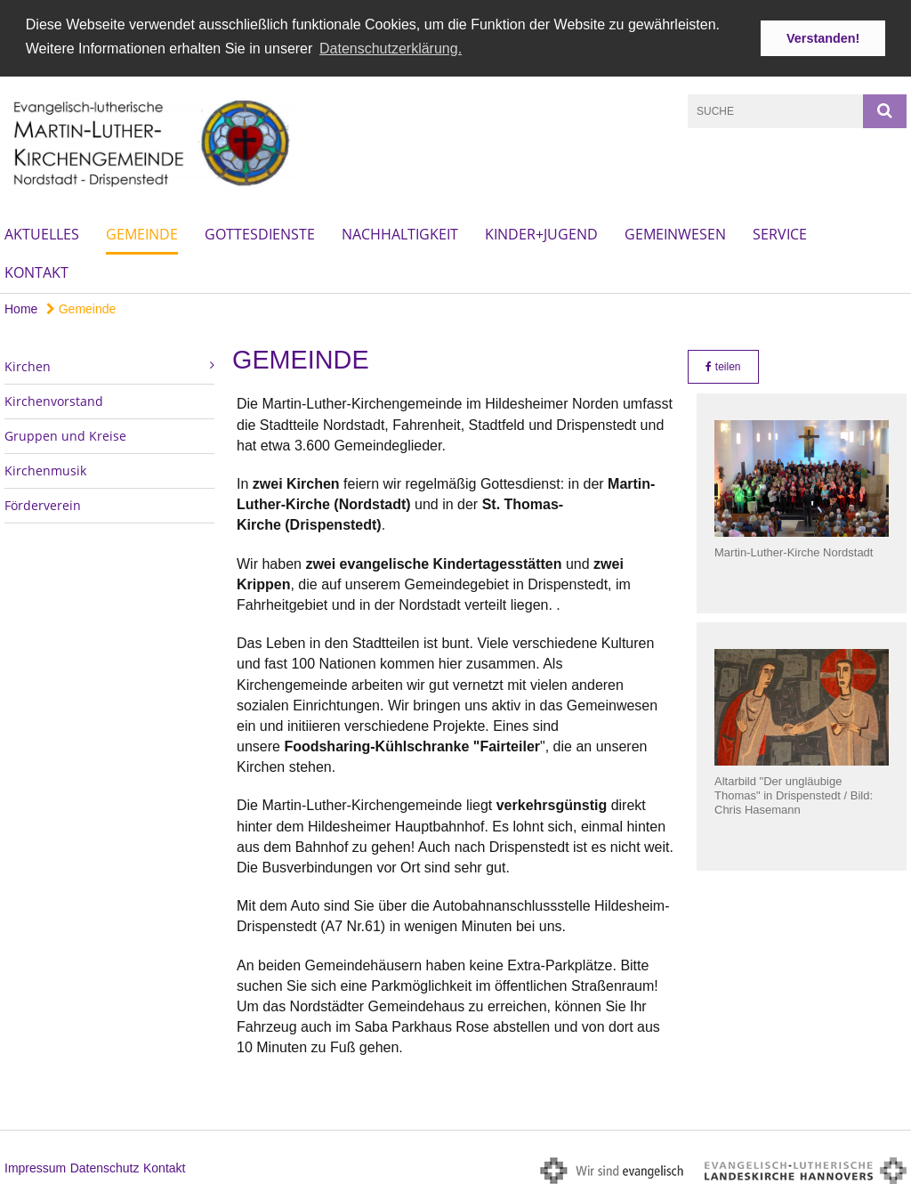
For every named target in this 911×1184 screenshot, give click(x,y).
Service (780, 231)
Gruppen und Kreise (65, 433)
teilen (722, 364)
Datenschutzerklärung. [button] (390, 48)
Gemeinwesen (675, 231)
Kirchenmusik (45, 467)
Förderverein (42, 502)
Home (20, 306)
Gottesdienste (260, 231)
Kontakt (36, 270)
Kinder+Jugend (541, 231)
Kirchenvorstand (53, 398)
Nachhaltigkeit (400, 231)
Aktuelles (41, 231)
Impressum (35, 1164)
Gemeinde (142, 231)
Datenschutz (105, 1164)
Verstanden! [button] (822, 38)
